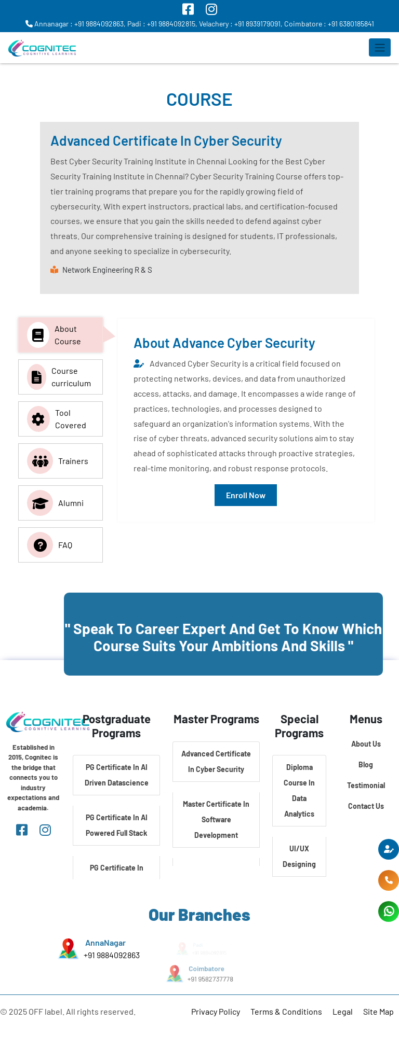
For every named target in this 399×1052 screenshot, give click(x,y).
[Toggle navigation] (380, 47)
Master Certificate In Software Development (216, 819)
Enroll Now (245, 495)
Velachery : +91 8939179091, (241, 23)
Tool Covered (56, 419)
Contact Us (366, 806)
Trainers (57, 461)
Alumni (55, 503)
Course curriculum (59, 377)
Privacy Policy (215, 1011)
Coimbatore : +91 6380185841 (329, 23)
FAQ (49, 545)
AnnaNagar (105, 943)
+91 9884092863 (111, 955)
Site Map (378, 1011)
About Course (54, 335)
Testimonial (366, 785)
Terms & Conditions (286, 1011)
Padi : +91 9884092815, (162, 23)
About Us (366, 743)
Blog (365, 764)
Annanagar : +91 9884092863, (75, 23)
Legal (342, 1011)
